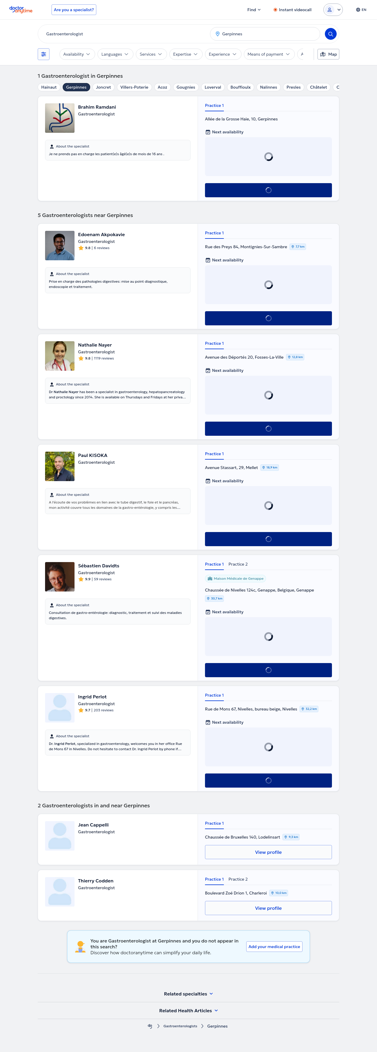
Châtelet (318, 87)
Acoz (162, 87)
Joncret (103, 87)
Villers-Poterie (134, 87)
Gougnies (186, 87)
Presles (294, 87)
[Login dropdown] (333, 10)
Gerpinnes (76, 87)
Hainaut (49, 87)
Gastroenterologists (180, 1026)
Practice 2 (238, 564)
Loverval (213, 87)
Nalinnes (268, 87)
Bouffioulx (241, 87)
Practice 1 (214, 105)
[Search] (331, 34)
